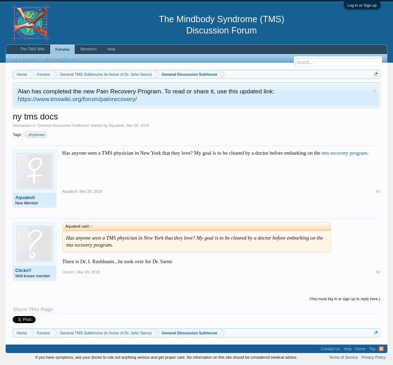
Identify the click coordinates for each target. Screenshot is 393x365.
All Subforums (24, 58)
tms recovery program (344, 153)
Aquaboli (116, 125)
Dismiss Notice (374, 90)
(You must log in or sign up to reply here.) (344, 299)
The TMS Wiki (32, 49)
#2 (378, 272)
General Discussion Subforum (63, 125)
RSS (381, 348)
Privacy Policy (373, 357)
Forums (62, 49)
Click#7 (23, 270)
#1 (378, 191)
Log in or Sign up (362, 5)
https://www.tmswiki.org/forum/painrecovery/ (77, 99)
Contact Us (330, 349)
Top (372, 349)
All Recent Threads (59, 58)
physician (35, 134)
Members (88, 49)
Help (111, 49)
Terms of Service (343, 357)
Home (360, 349)
